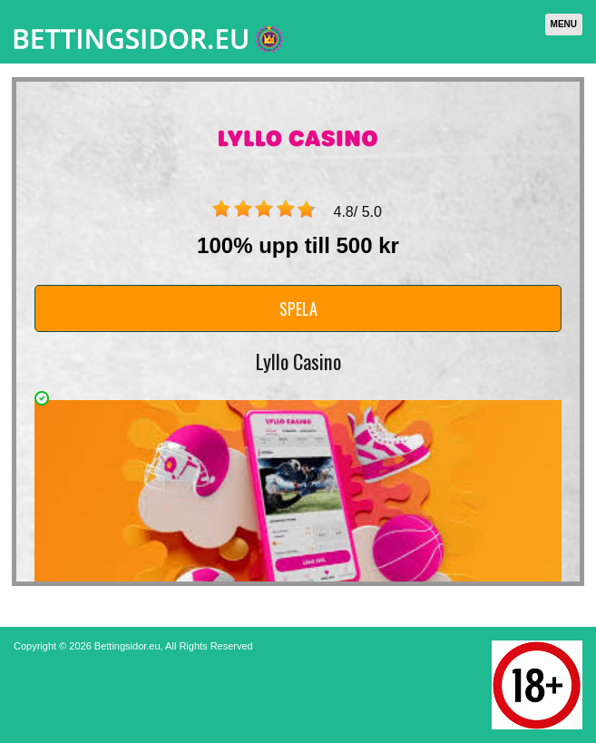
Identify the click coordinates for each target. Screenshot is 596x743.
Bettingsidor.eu (127, 645)
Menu (564, 24)
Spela (298, 308)
